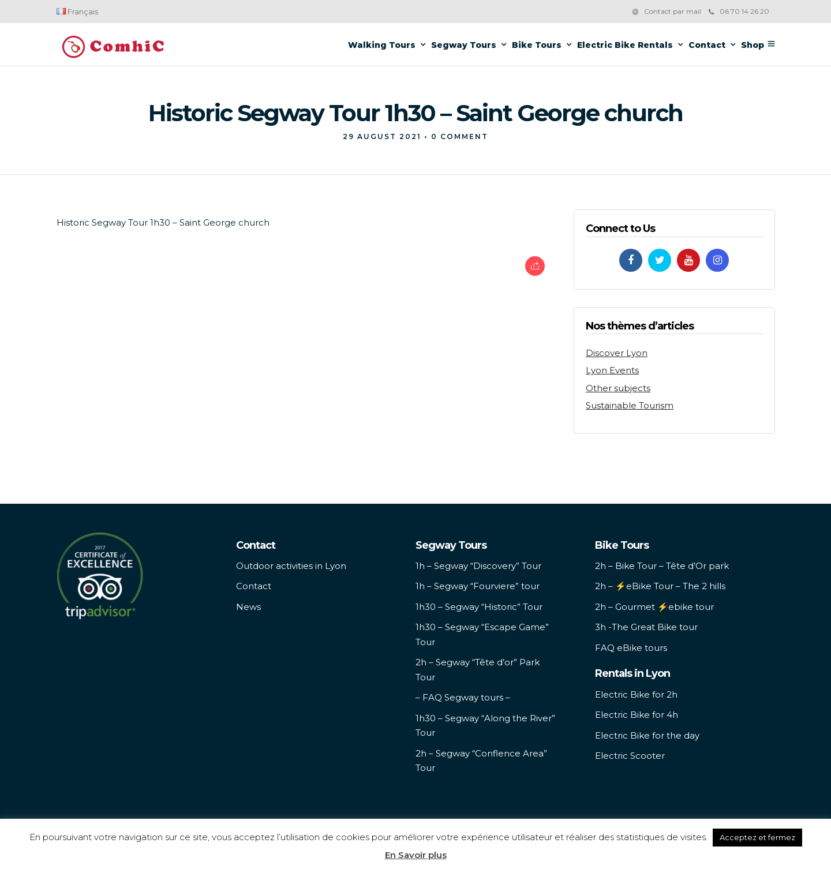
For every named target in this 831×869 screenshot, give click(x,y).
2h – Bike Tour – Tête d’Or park (662, 565)
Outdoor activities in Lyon (291, 565)
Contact (706, 45)
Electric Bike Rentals (625, 45)
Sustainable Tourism (629, 405)
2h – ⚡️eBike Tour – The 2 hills (660, 585)
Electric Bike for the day (647, 735)
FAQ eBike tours (631, 647)
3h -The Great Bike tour (646, 626)
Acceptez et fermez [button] (757, 837)
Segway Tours (463, 45)
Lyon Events (612, 370)
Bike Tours (537, 45)
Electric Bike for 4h (636, 714)
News (248, 606)
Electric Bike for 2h (636, 694)
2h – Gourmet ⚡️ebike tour (654, 606)
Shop (752, 45)
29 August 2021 (382, 136)
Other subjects (618, 388)
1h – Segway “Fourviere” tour (477, 585)
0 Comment (459, 136)
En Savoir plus (416, 854)
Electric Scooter (630, 755)
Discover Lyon (616, 352)
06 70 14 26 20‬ (739, 11)
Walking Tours (381, 45)
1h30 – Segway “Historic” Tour (478, 606)
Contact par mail (672, 11)
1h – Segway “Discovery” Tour (478, 565)
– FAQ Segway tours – (462, 697)
